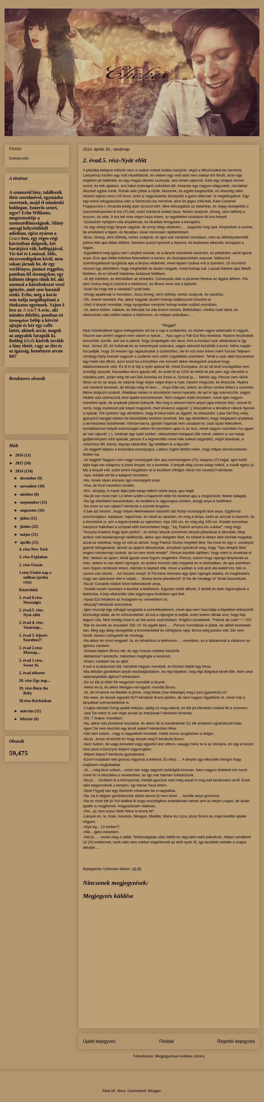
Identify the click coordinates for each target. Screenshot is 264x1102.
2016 (19, 455)
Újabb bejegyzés (99, 1041)
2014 (19, 471)
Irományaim (18, 158)
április (26, 542)
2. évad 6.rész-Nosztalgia (31, 600)
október (27, 494)
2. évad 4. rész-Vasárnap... (31, 625)
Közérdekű (28, 590)
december (28, 478)
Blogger (154, 1091)
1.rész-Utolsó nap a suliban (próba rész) (35, 577)
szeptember (30, 502)
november (29, 486)
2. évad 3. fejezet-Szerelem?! (33, 637)
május (25, 534)
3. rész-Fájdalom (33, 557)
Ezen (88, 759)
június (26, 526)
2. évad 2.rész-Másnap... (31, 650)
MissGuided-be (214, 170)
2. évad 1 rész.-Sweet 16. (31, 662)
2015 (19, 463)
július (25, 518)
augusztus (29, 510)
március (27, 711)
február (27, 719)
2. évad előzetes (32, 673)
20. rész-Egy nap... (34, 680)
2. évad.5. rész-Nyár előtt (31, 612)
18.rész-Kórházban (35, 701)
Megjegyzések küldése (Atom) (180, 1056)
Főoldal (166, 1041)
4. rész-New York (33, 549)
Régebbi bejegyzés (236, 1041)
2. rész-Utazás (31, 565)
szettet (151, 434)
